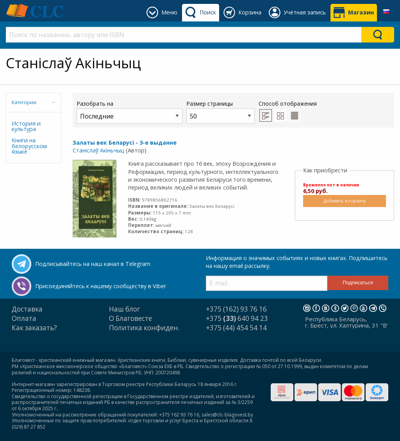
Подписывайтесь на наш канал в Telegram (92, 263)
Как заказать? (34, 327)
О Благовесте (130, 318)
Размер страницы (220, 112)
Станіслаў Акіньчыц (98, 150)
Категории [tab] (24, 102)
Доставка (27, 309)
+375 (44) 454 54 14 (236, 327)
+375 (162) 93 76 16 (236, 309)
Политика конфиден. (144, 327)
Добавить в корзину (344, 201)
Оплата (24, 318)
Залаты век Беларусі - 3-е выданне (125, 142)
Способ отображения (288, 111)
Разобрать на (129, 112)
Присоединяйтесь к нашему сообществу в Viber (100, 286)
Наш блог (124, 309)
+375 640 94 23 (237, 318)
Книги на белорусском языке (29, 145)
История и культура (26, 126)
